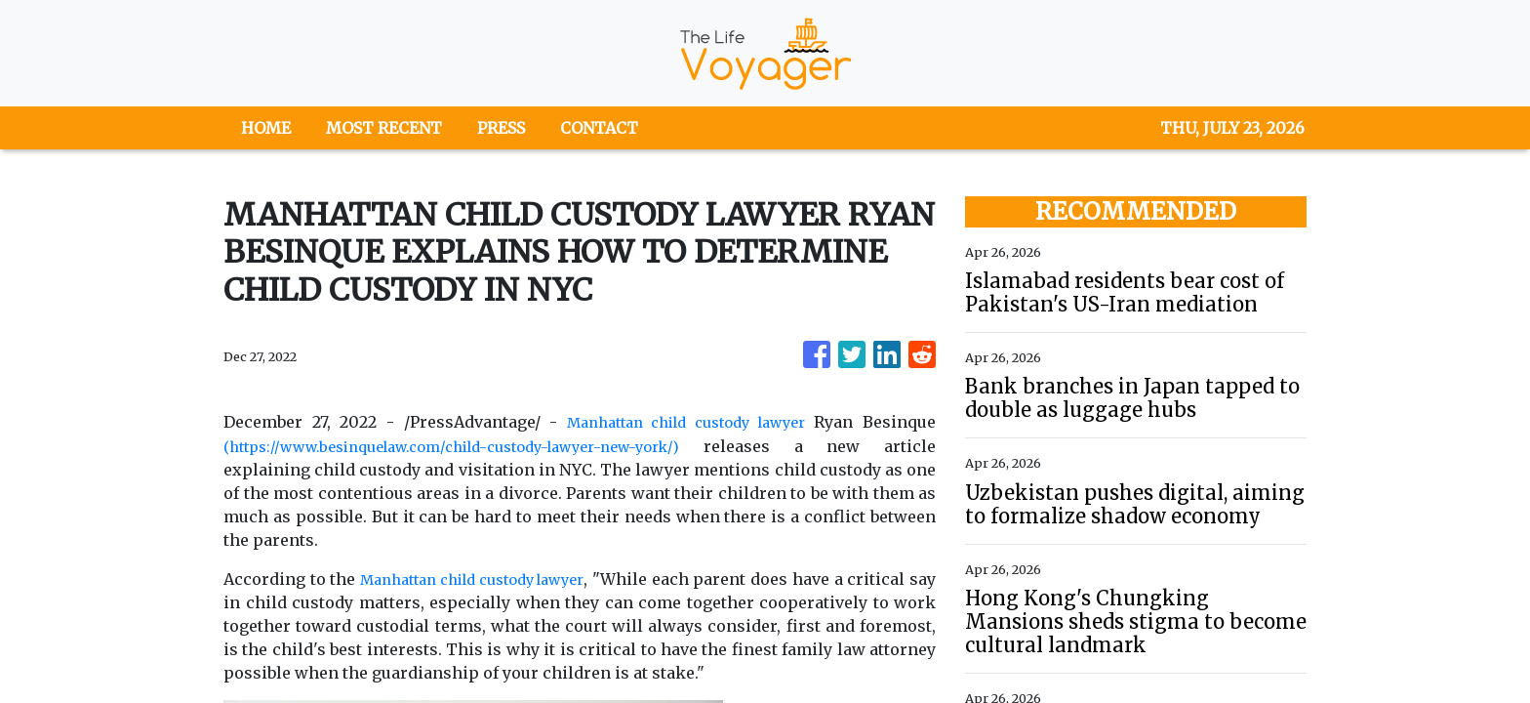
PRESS (501, 128)
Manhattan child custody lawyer (679, 422)
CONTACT (599, 128)
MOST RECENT (384, 128)
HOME (266, 128)
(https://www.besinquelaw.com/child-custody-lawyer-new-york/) (478, 445)
